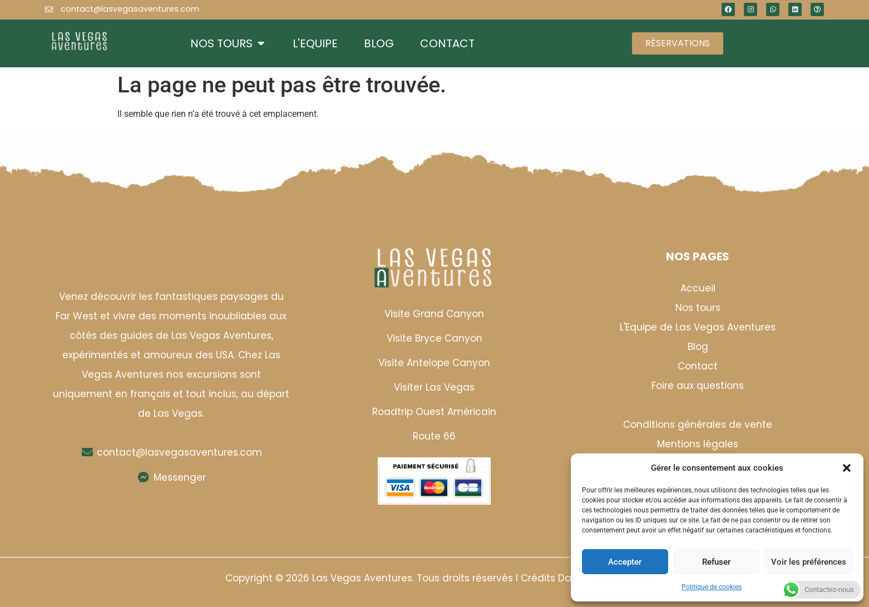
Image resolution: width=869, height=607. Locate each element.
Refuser (716, 562)
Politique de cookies (712, 587)
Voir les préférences (808, 562)
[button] (846, 467)
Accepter (624, 562)
